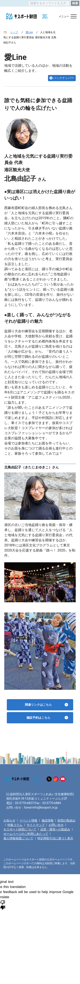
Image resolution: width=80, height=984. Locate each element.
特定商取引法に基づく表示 (55, 838)
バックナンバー (63, 78)
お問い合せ (56, 825)
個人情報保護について (18, 838)
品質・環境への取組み (55, 829)
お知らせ (9, 820)
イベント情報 (28, 820)
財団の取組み (67, 820)
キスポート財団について (19, 829)
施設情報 (48, 820)
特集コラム (14, 825)
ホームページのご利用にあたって (25, 834)
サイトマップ (36, 825)
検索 (75, 3)
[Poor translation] (2, 905)
